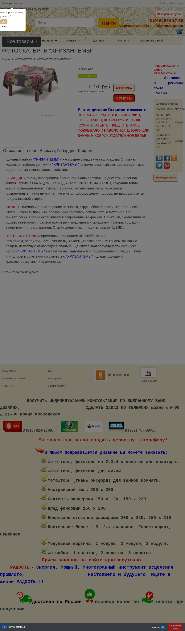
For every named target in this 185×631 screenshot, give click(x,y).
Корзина (155, 627)
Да (3, 21)
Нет (4, 26)
